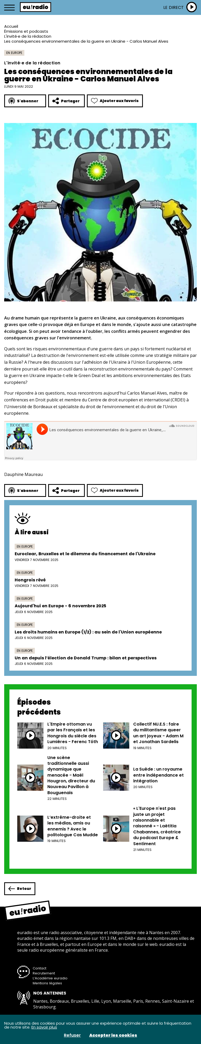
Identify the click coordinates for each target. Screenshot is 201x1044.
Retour (19, 888)
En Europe (14, 52)
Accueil (11, 26)
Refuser (72, 1035)
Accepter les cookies (113, 1035)
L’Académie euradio (50, 978)
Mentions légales (47, 983)
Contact (39, 968)
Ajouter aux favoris (115, 101)
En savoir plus (44, 1027)
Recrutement (44, 973)
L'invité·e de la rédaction (27, 36)
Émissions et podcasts (26, 31)
